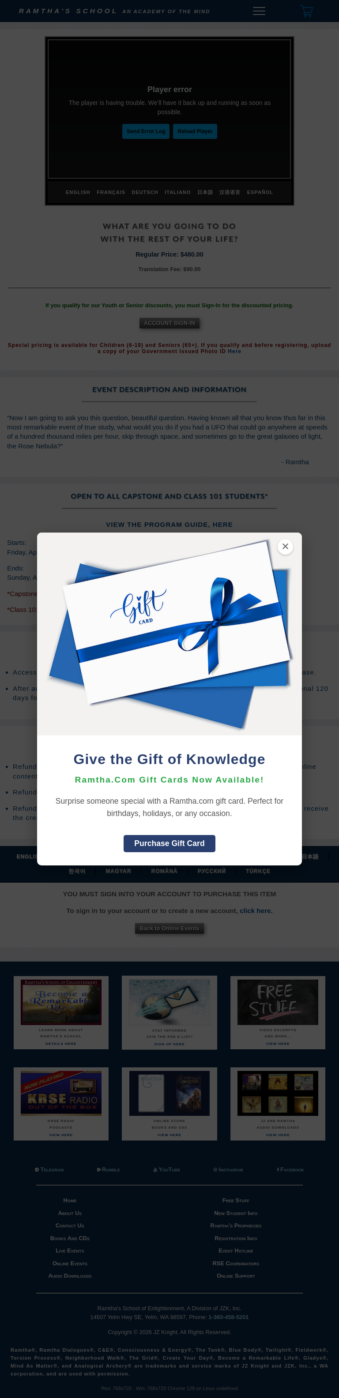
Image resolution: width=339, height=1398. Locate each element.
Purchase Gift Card (169, 843)
